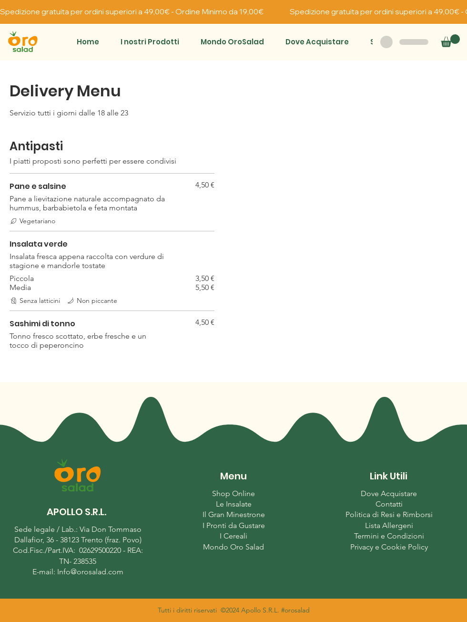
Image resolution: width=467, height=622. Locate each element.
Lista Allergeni (389, 525)
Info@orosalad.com (90, 571)
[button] (150, 41)
